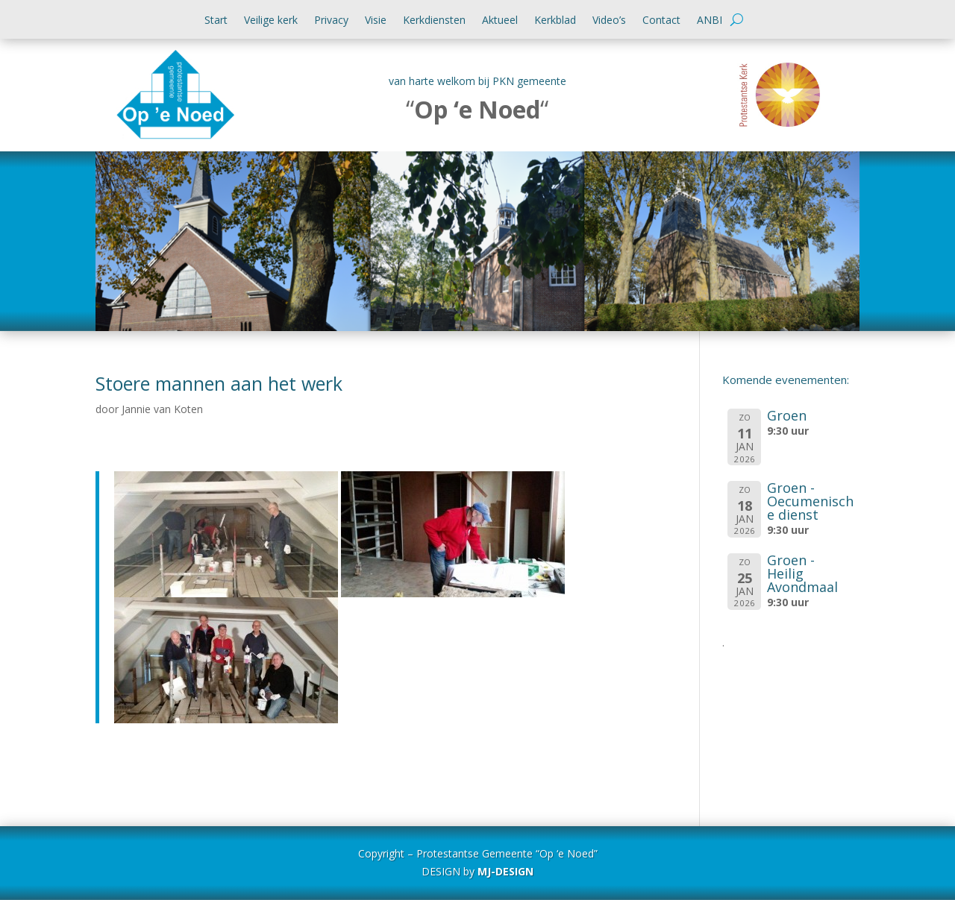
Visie (375, 21)
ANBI (709, 21)
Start (216, 21)
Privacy (331, 21)
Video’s (609, 21)
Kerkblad (555, 21)
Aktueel (500, 21)
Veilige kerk (271, 21)
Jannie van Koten (162, 409)
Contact (661, 21)
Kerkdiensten (434, 21)
